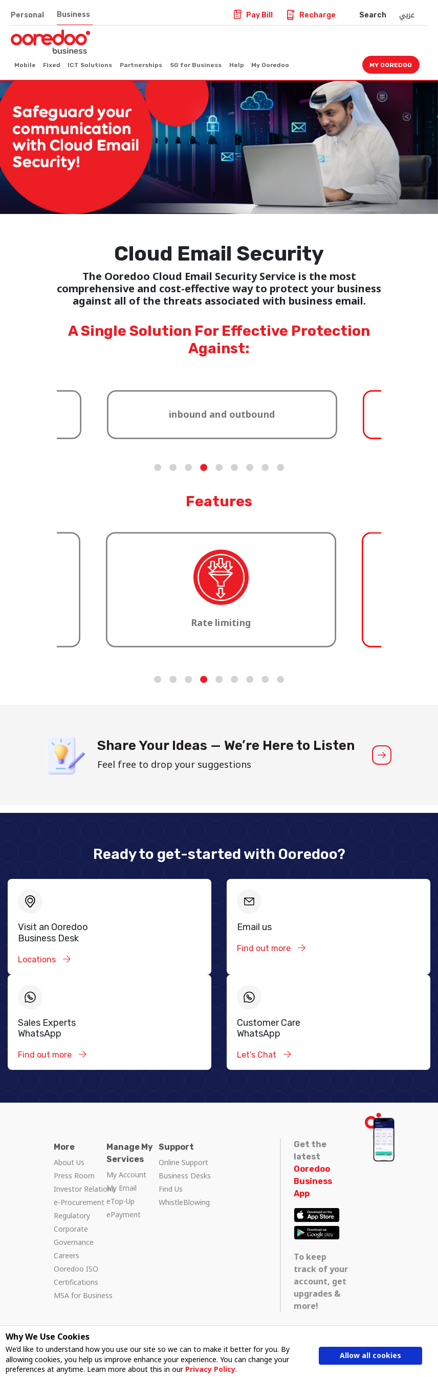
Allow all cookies (370, 1355)
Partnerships (141, 65)
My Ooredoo (270, 65)
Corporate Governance (74, 1235)
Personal (27, 15)
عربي (406, 15)
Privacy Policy (210, 1369)
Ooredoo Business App (313, 1181)
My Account (126, 1174)
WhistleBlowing (184, 1202)
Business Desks (185, 1175)
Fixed (51, 65)
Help (236, 65)
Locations (38, 959)
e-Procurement (79, 1202)
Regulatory (72, 1215)
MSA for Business (83, 1295)
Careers (66, 1255)
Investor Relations (84, 1189)
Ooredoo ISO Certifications (76, 1275)
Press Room (74, 1175)
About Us (69, 1162)
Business (73, 14)
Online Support (183, 1162)
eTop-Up (120, 1201)
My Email (121, 1188)
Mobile (25, 65)
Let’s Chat (257, 1055)
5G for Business (196, 65)
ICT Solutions (90, 65)
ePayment (123, 1214)
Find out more (265, 948)
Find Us (171, 1189)
